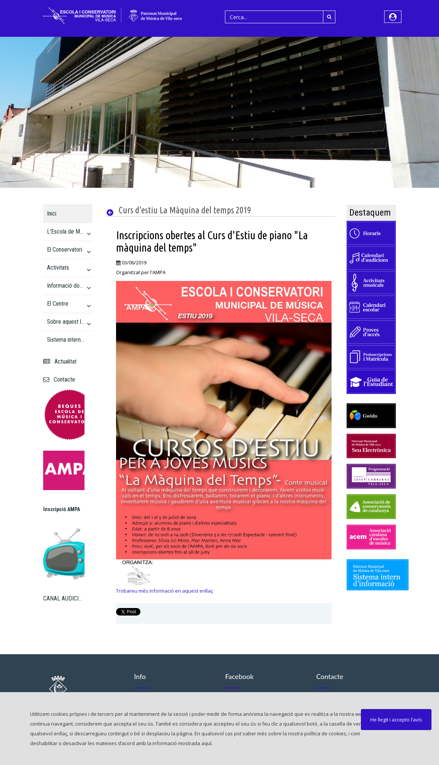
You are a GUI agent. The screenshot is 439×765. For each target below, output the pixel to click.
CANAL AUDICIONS (64, 598)
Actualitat (60, 361)
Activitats (58, 267)
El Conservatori (64, 249)
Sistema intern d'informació (66, 339)
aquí (206, 743)
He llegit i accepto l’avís (396, 719)
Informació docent (66, 285)
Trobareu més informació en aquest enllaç (164, 590)
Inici (51, 213)
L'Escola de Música (66, 231)
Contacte (59, 379)
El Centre (57, 303)
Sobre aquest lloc (66, 321)
